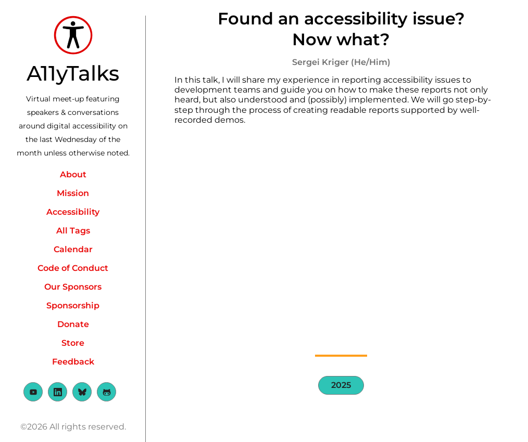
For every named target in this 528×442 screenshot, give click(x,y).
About (73, 174)
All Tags (73, 231)
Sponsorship (72, 305)
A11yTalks (73, 73)
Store (72, 343)
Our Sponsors (73, 287)
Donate (73, 324)
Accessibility (72, 212)
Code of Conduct (72, 268)
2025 (341, 385)
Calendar (73, 249)
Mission (73, 193)
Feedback (73, 362)
